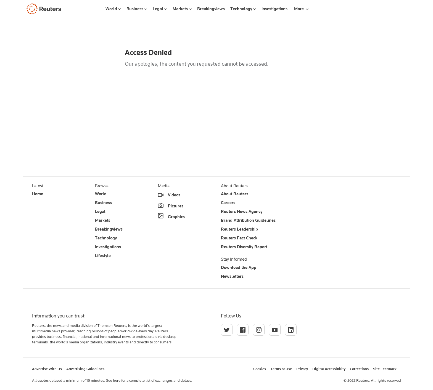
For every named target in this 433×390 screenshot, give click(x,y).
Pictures (175, 206)
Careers (228, 202)
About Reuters (234, 193)
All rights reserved (386, 380)
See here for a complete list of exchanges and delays (148, 380)
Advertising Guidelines (85, 369)
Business (134, 8)
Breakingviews (211, 8)
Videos (174, 195)
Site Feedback (385, 369)
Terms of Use (281, 369)
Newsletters (232, 276)
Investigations (274, 8)
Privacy (302, 369)
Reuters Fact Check (239, 238)
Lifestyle (103, 255)
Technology (241, 8)
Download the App (238, 267)
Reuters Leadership (239, 229)
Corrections (359, 369)
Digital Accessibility (328, 369)
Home (37, 193)
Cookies (259, 369)
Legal (158, 8)
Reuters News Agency (241, 211)
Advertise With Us (47, 369)
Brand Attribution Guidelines (248, 220)
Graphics (176, 216)
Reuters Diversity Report (244, 246)
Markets (180, 8)
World (111, 8)
